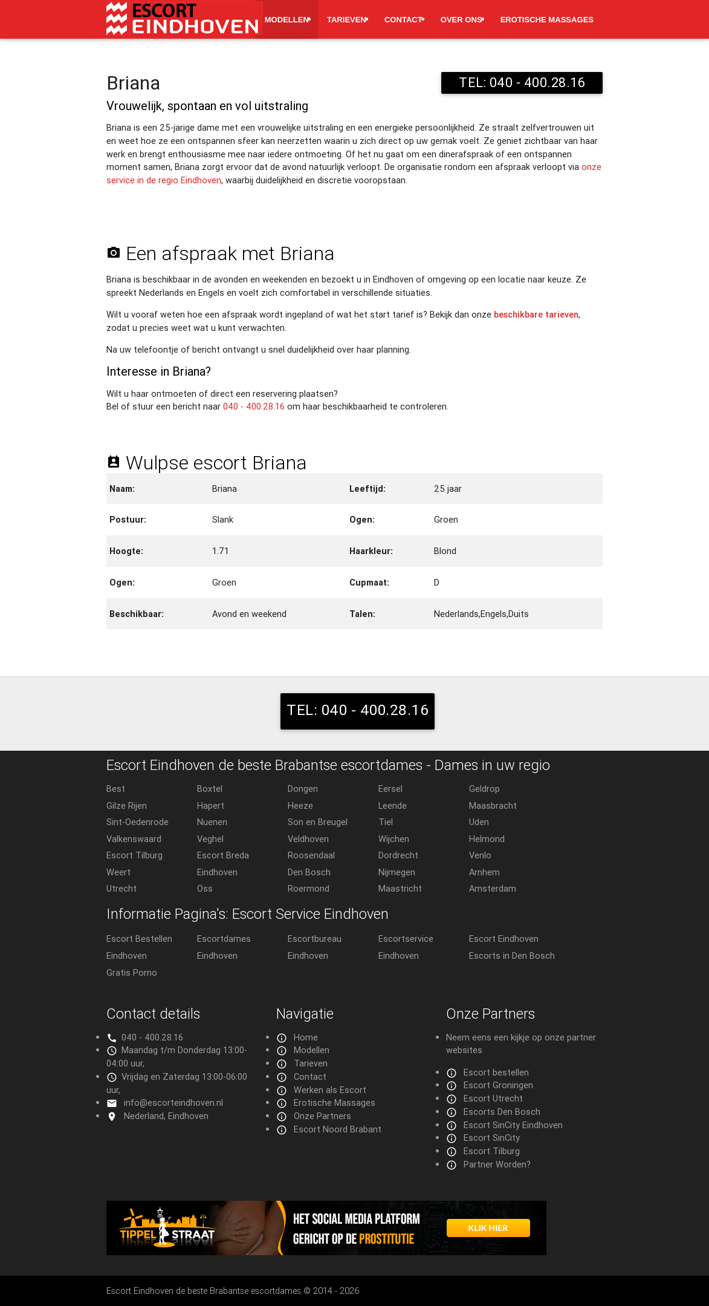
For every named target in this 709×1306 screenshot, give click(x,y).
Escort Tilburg (134, 855)
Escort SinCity (492, 1137)
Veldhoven (308, 838)
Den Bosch (309, 872)
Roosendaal (311, 855)
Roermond (308, 888)
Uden (479, 822)
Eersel (390, 788)
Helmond (487, 838)
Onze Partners (322, 1116)
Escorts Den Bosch (502, 1111)
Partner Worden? (497, 1164)
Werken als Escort (330, 1089)
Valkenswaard (133, 838)
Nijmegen (396, 872)
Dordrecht (398, 855)
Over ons (461, 19)
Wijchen (393, 838)
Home (306, 1037)
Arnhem (484, 872)
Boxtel (209, 788)
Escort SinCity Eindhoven (513, 1125)
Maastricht (400, 888)
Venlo (480, 855)
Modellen (287, 19)
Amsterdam (492, 888)
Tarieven (346, 19)
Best (115, 788)
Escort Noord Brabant (337, 1129)
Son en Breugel (318, 822)
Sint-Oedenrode (137, 822)
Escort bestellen (496, 1072)
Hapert (210, 805)
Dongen (303, 788)
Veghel (210, 838)
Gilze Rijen (126, 805)
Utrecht (121, 888)
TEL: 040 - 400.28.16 (522, 82)
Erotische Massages (547, 19)
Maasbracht (493, 805)
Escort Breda (223, 855)
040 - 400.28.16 (254, 406)
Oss (205, 888)
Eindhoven (217, 872)
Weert (118, 872)
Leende (392, 805)
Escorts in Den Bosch (512, 955)
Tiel (385, 822)
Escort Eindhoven (504, 938)
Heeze (300, 805)
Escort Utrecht (493, 1098)
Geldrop (484, 788)
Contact (403, 19)
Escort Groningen (498, 1085)
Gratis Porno (131, 972)
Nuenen (212, 822)
